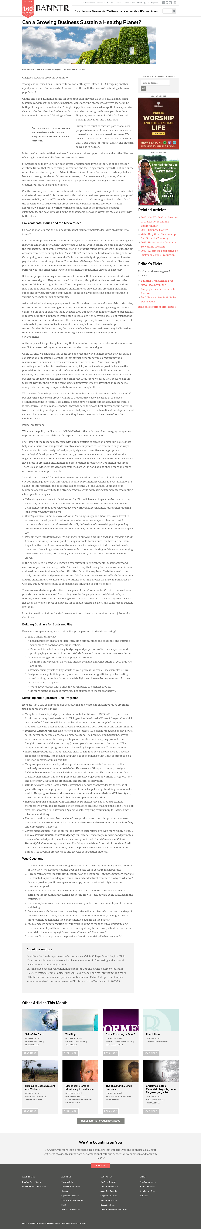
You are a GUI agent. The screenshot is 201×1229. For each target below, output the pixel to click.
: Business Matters (154, 230)
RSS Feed (144, 1196)
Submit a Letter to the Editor (114, 1210)
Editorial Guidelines (70, 1187)
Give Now (100, 1166)
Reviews (124, 11)
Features (86, 11)
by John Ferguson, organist (161, 1089)
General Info (67, 1182)
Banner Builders (147, 1187)
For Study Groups (123, 1042)
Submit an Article (109, 1200)
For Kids (127, 1097)
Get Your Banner (88, 3)
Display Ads (130, 3)
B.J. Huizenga (71, 1045)
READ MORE (30, 1053)
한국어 (146, 3)
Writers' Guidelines (70, 1210)
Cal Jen (81, 70)
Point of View (161, 1042)
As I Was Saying (110, 11)
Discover (38, 1042)
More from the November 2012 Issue (100, 1121)
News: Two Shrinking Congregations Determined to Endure (158, 289)
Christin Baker (32, 1045)
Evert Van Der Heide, (68, 70)
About (139, 3)
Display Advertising (31, 1182)
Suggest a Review (109, 1196)
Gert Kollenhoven (114, 1045)
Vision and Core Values (72, 1200)
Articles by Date (147, 1191)
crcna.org (175, 2)
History (64, 1191)
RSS (170, 3)
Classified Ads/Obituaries (34, 1187)
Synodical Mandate (70, 1196)
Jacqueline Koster (33, 1100)
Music (160, 1100)
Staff (63, 1205)
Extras (154, 11)
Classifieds (119, 3)
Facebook (163, 3)
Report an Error (108, 1205)
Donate (110, 3)
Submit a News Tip (109, 1187)
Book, (120, 1097)
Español (154, 3)
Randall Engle (153, 1103)
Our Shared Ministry (139, 11)
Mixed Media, (111, 1097)
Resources (101, 3)
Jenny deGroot (113, 1100)
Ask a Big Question (109, 1191)
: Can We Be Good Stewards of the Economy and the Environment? (160, 222)
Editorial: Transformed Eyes (157, 281)
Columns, (29, 1042)
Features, (110, 1042)
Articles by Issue (148, 1182)
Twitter (167, 3)
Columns (96, 11)
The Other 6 (79, 1042)
